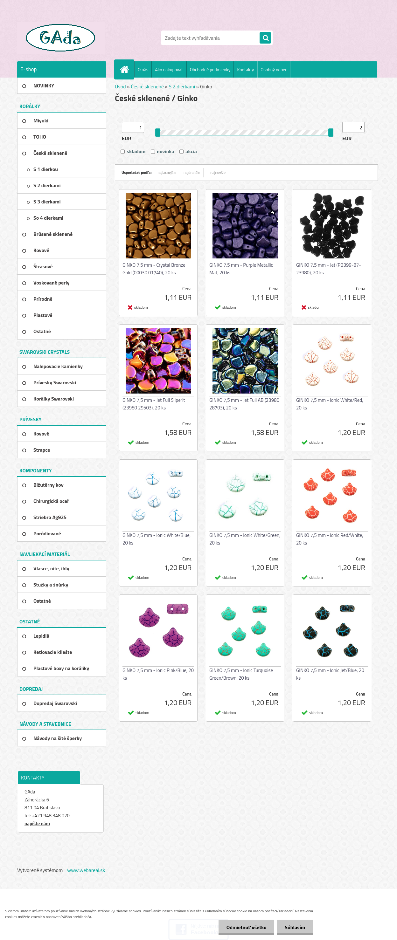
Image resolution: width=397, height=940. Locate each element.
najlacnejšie (167, 172)
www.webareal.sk (86, 870)
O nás (143, 69)
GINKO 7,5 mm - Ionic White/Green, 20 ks (244, 539)
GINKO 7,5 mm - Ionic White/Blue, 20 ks (156, 539)
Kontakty (245, 69)
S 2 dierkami (182, 86)
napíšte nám (37, 823)
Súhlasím (295, 927)
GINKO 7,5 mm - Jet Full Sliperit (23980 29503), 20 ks (153, 403)
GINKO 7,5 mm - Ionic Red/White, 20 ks (329, 539)
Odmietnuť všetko (246, 927)
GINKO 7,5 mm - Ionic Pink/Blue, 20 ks (158, 674)
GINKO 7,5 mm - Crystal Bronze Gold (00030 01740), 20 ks (153, 268)
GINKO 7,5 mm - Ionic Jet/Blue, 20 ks (330, 674)
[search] (265, 38)
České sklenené (147, 86)
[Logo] (61, 38)
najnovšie (218, 172)
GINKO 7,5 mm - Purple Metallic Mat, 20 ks (241, 268)
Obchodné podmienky (210, 69)
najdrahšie (192, 172)
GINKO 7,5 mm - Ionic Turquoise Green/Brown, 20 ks (241, 674)
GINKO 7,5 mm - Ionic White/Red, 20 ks (329, 403)
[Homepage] (127, 69)
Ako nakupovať (169, 69)
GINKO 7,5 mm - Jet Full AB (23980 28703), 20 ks (244, 403)
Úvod (120, 86)
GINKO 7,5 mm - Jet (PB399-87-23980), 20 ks (328, 268)
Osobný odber (274, 69)
